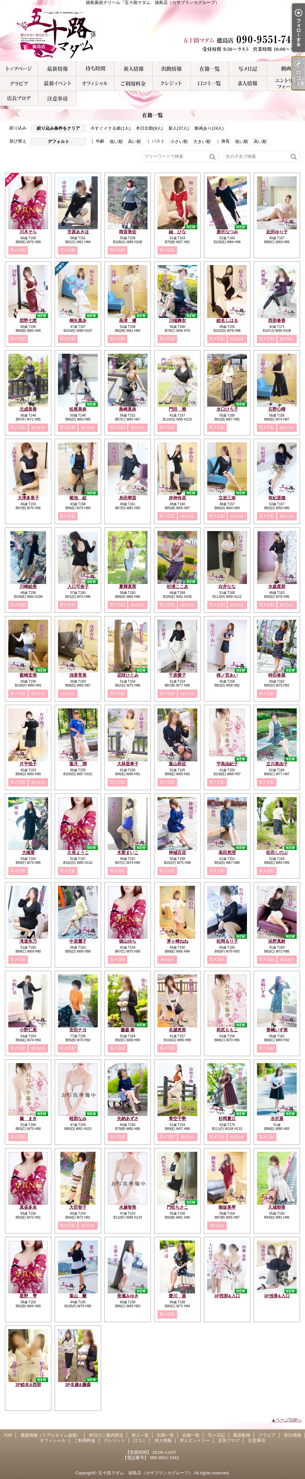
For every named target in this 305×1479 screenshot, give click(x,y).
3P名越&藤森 (78, 1384)
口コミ (210, 83)
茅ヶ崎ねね (177, 941)
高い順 (134, 141)
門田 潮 (177, 409)
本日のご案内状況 (95, 68)
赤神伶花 (177, 497)
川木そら (28, 231)
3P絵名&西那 (28, 1384)
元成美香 (28, 409)
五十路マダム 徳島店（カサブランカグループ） (145, 1472)
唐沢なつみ (227, 231)
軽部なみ (78, 1118)
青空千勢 (177, 1118)
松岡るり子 (227, 941)
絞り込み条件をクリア (58, 128)
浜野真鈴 (276, 941)
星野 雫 (28, 1295)
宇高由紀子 (227, 763)
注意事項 (57, 98)
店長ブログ (19, 98)
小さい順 (179, 141)
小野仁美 (28, 1029)
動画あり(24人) (209, 128)
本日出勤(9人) (149, 128)
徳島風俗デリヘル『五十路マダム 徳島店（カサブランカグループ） (152, 33)
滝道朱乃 (28, 941)
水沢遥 (277, 1118)
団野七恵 (28, 320)
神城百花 (177, 852)
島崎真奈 (127, 409)
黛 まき (28, 1118)
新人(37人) (178, 128)
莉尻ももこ (227, 1029)
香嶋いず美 (277, 1029)
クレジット (171, 83)
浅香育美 (78, 675)
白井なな (227, 586)
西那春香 (276, 320)
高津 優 (127, 320)
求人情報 (248, 83)
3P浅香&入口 (276, 1295)
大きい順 (202, 141)
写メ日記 (248, 68)
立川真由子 (277, 763)
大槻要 (28, 852)
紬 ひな (177, 231)
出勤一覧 (171, 68)
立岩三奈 (227, 497)
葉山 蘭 (78, 1295)
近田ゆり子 (277, 231)
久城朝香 (276, 1207)
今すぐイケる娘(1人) (110, 128)
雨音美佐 (127, 231)
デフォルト (58, 141)
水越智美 (127, 1207)
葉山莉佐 (177, 763)
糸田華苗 (127, 497)
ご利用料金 (133, 83)
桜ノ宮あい (227, 675)
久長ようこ (78, 852)
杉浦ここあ (177, 586)
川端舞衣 (177, 320)
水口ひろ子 (227, 409)
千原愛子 (177, 675)
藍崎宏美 (28, 675)
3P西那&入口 (227, 1295)
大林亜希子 (128, 763)
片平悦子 (28, 763)
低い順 (116, 141)
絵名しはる (227, 320)
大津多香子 (28, 497)
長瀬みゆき (128, 1295)
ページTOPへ (289, 1419)
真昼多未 (28, 1207)
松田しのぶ (277, 852)
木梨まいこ (128, 852)
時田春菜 (276, 675)
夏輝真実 (127, 586)
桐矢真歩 (78, 320)
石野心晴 (276, 409)
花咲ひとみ (128, 675)
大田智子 (78, 1207)
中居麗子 (78, 941)
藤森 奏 (128, 1029)
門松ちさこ (177, 1207)
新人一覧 (133, 68)
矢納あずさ (128, 1118)
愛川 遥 (177, 1295)
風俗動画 (286, 68)
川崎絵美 (28, 586)
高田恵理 (227, 852)
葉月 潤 (78, 763)
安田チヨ (78, 1029)
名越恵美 (177, 1029)
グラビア (19, 83)
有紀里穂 (276, 497)
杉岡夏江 (227, 1118)
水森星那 (276, 586)
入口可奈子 (78, 586)
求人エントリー (286, 83)
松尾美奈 (78, 409)
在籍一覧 (210, 68)
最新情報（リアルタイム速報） (57, 68)
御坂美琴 (227, 1207)
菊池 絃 (78, 497)
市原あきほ (78, 231)
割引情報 (57, 83)
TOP (19, 68)
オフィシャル (95, 83)
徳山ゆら (127, 941)
